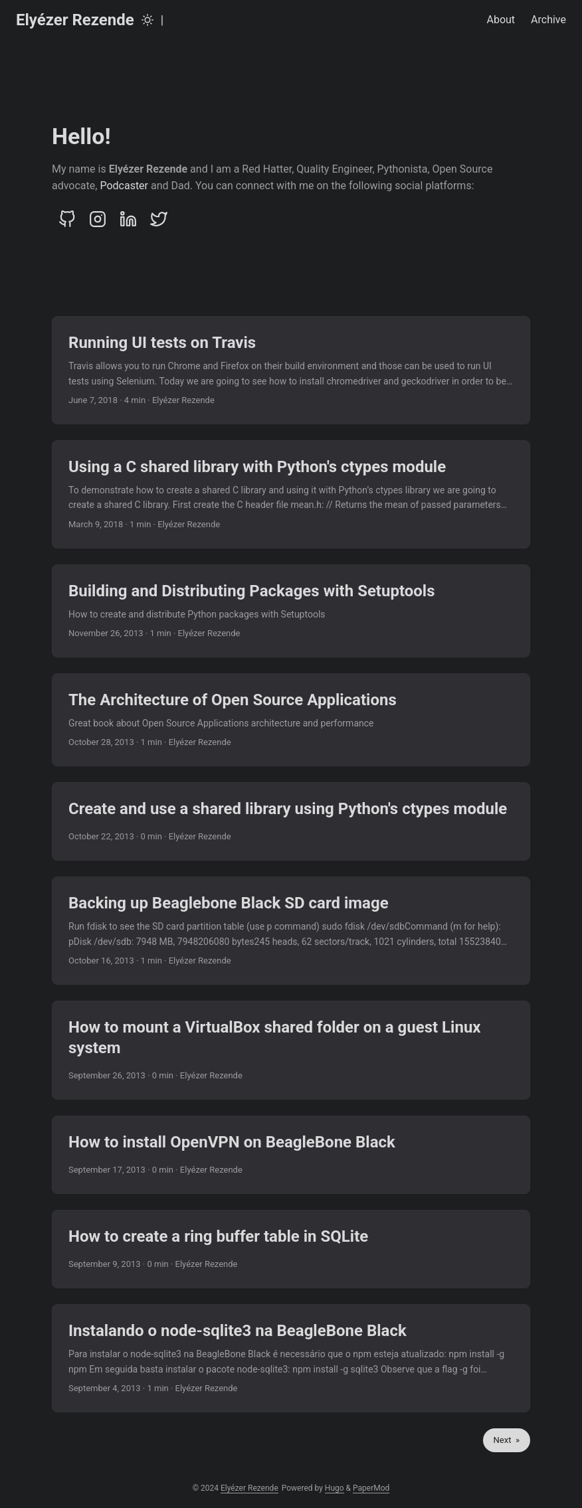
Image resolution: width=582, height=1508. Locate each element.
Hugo (334, 1488)
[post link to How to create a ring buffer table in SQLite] (291, 1249)
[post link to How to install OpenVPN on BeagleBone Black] (291, 1154)
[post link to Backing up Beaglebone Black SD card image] (291, 930)
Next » (507, 1440)
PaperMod (371, 1488)
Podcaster (124, 185)
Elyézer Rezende (75, 20)
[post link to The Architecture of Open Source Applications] (291, 720)
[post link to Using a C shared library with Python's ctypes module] (291, 494)
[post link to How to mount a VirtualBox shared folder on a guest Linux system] (291, 1050)
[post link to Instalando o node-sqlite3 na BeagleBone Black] (291, 1358)
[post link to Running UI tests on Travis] (291, 370)
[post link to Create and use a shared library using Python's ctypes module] (291, 821)
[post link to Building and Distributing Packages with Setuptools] (291, 611)
